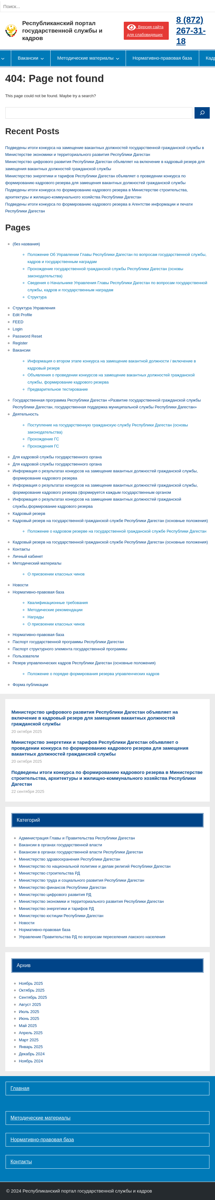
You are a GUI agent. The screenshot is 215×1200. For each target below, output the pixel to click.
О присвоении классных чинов (56, 574)
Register (20, 343)
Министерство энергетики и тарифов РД (56, 908)
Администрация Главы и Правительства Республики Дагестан (77, 838)
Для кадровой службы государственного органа (57, 457)
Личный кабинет (28, 556)
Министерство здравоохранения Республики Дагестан (69, 859)
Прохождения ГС (43, 446)
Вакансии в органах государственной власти (60, 845)
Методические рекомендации (55, 609)
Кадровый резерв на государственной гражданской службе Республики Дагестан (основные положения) (110, 520)
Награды (36, 617)
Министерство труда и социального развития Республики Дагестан (81, 880)
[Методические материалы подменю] (117, 58)
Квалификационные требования (58, 602)
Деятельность (26, 414)
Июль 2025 (29, 1011)
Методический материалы (37, 563)
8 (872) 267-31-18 (191, 30)
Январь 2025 (31, 1046)
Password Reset (27, 336)
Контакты (21, 549)
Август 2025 (30, 1004)
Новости (20, 585)
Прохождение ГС (43, 439)
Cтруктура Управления (34, 308)
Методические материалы (41, 1117)
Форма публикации (30, 684)
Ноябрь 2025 (31, 983)
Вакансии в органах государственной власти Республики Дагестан (81, 852)
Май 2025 (28, 1025)
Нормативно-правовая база (38, 592)
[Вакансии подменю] (42, 58)
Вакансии (21, 350)
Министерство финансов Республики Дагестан (62, 887)
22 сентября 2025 (27, 791)
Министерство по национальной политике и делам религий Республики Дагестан (95, 866)
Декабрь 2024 (32, 1054)
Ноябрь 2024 (31, 1061)
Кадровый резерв (29, 513)
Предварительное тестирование (58, 389)
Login (18, 329)
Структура (37, 297)
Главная (20, 1088)
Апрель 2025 (31, 1032)
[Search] (68, 6)
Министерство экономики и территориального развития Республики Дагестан (91, 901)
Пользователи (26, 656)
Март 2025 (29, 1040)
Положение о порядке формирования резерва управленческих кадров (93, 673)
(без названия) (26, 244)
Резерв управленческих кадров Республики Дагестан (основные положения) (84, 663)
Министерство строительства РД (49, 873)
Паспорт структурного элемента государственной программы (70, 649)
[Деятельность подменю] (3, 58)
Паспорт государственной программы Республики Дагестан (68, 641)
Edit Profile (22, 314)
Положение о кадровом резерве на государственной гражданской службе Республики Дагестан (117, 531)
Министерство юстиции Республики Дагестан (61, 915)
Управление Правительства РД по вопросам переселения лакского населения (92, 936)
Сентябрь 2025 (33, 997)
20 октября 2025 (26, 731)
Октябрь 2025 (32, 990)
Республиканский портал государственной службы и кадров (62, 30)
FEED (18, 322)
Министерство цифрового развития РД (55, 894)
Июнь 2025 (29, 1018)
